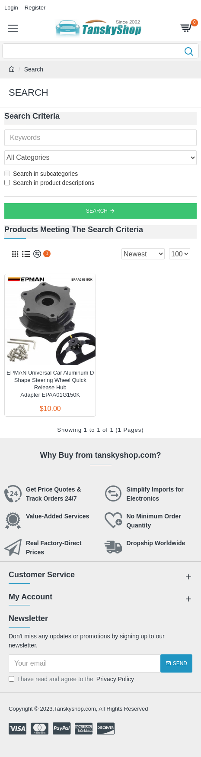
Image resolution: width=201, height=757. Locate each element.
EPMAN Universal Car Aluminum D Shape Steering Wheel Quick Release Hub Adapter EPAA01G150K (50, 383)
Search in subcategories (41, 173)
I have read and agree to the (72, 679)
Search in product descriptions (49, 182)
